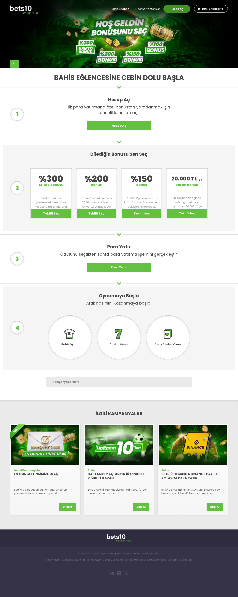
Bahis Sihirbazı (120, 9)
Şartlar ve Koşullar (113, 577)
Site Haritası (185, 577)
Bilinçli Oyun (94, 577)
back (14, 64)
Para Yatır (119, 284)
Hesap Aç (177, 9)
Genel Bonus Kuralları (73, 577)
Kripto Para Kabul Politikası (162, 577)
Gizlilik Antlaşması (135, 577)
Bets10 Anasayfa (212, 9)
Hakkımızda (53, 577)
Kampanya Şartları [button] (64, 399)
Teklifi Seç (51, 230)
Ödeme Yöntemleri (147, 9)
